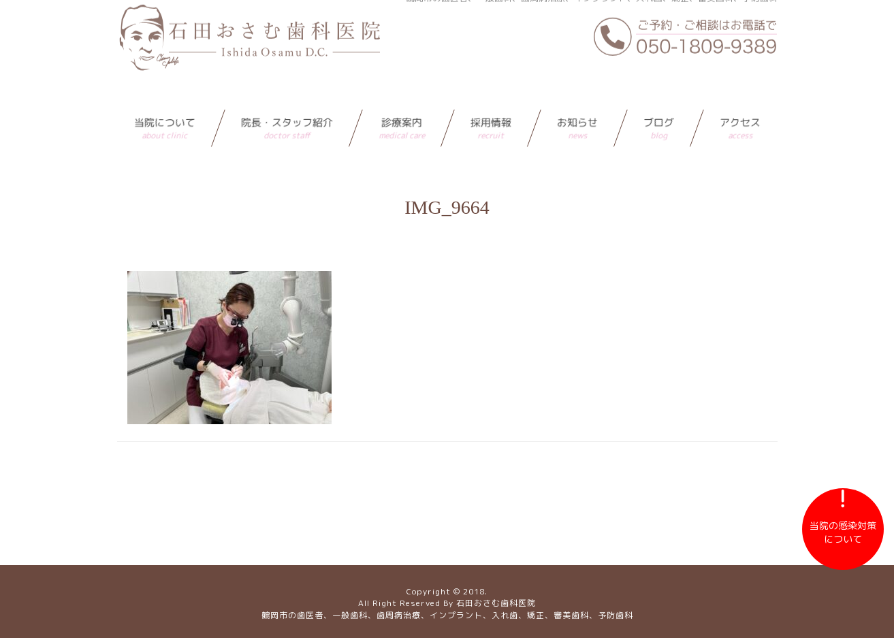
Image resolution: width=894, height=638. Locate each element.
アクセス (740, 101)
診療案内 (402, 101)
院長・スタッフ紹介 (287, 101)
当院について (164, 101)
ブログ (658, 101)
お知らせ (577, 101)
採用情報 (490, 101)
